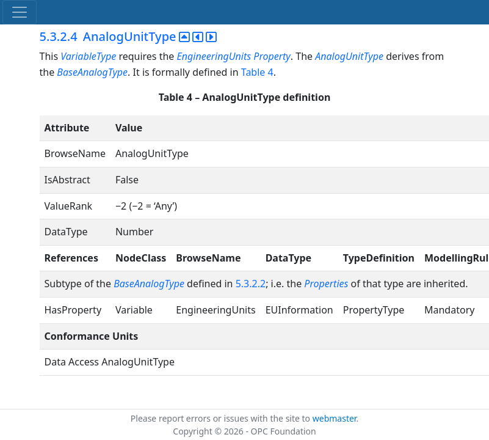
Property (272, 56)
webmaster (335, 418)
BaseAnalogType (92, 72)
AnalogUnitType (349, 56)
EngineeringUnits (214, 56)
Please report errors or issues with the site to (222, 418)
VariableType (88, 56)
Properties (326, 283)
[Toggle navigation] (19, 12)
